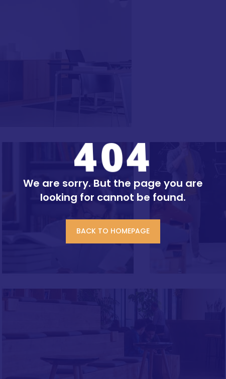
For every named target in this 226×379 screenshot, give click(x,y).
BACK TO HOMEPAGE (113, 231)
